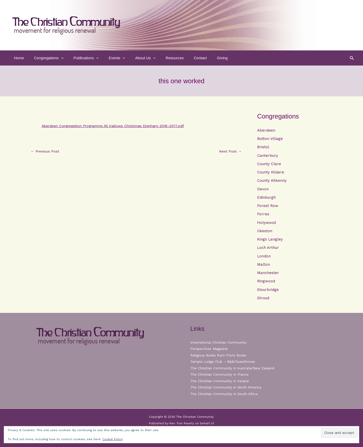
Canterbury (267, 156)
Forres (263, 215)
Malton (263, 266)
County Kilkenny (272, 181)
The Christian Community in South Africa (224, 394)
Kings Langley (270, 241)
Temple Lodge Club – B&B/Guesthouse (223, 362)
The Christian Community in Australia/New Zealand (233, 368)
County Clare (269, 164)
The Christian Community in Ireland (220, 381)
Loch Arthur (268, 249)
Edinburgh (266, 198)
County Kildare (270, 173)
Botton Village (270, 139)
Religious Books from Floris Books (219, 355)
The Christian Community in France (220, 374)
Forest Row (267, 207)
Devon (263, 190)
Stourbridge (268, 292)
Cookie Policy (112, 439)
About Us (134, 58)
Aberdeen (266, 130)
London (264, 258)
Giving (203, 58)
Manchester (268, 275)
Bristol (263, 147)
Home (18, 58)
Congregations (45, 58)
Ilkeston (264, 232)
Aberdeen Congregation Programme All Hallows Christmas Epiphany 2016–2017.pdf (119, 126)
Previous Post (46, 151)
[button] (57, 58)
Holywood (266, 224)
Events (108, 58)
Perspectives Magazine (209, 349)
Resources (161, 58)
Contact (184, 58)
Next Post (229, 151)
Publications (80, 58)
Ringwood (266, 283)
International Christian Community (219, 342)
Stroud (263, 300)
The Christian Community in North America (226, 387)
